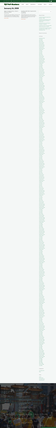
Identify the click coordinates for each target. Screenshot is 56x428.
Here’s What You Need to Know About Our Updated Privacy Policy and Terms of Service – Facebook (25, 423)
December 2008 (42, 217)
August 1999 (41, 344)
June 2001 (40, 319)
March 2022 (41, 41)
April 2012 (40, 172)
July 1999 (40, 345)
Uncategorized (41, 370)
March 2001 (41, 322)
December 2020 (42, 58)
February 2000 (41, 337)
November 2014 (41, 137)
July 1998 (40, 358)
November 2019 (41, 73)
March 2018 (41, 95)
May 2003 (40, 293)
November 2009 (42, 205)
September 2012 (42, 166)
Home (23, 4)
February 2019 (41, 83)
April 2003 (41, 294)
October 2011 (41, 179)
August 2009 (41, 208)
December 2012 (41, 163)
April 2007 (41, 240)
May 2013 (40, 157)
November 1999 (41, 340)
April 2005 (41, 267)
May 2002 (40, 306)
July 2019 (40, 77)
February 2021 (41, 56)
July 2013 (40, 155)
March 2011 (41, 187)
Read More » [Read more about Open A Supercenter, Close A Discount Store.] (6, 18)
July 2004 (40, 277)
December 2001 (41, 312)
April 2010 (40, 199)
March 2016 (41, 119)
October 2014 (41, 138)
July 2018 (40, 91)
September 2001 (42, 315)
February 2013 (41, 161)
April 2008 (41, 226)
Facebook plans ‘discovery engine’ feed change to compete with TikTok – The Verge (25, 415)
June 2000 (41, 332)
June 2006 (41, 251)
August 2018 (41, 90)
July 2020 (40, 64)
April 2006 (41, 253)
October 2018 (41, 87)
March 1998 (41, 363)
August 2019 (41, 76)
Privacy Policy (6, 399)
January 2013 (41, 162)
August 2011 (41, 181)
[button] (49, 1)
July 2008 (40, 223)
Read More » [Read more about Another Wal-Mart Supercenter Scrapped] (23, 19)
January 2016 (41, 121)
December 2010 (41, 190)
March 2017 (41, 108)
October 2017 (41, 100)
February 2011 (41, 188)
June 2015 (40, 129)
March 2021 (41, 55)
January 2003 (41, 297)
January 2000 (41, 338)
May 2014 (40, 144)
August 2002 (41, 303)
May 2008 (40, 225)
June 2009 (41, 210)
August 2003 (41, 289)
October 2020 (41, 60)
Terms (5, 397)
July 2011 (40, 182)
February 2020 (41, 69)
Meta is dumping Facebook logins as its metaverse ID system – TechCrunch (25, 407)
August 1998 (41, 357)
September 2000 (42, 329)
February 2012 (41, 174)
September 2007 (42, 234)
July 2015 (40, 128)
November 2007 (42, 232)
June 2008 (41, 224)
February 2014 (41, 147)
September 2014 (42, 139)
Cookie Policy (6, 401)
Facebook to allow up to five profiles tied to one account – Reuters (25, 400)
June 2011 (40, 183)
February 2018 (41, 96)
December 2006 (42, 244)
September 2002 (42, 302)
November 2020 (42, 59)
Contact (50, 4)
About (27, 4)
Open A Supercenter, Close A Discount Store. (11, 12)
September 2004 (42, 275)
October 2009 (41, 206)
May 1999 (40, 347)
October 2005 (41, 260)
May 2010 (40, 198)
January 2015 (41, 135)
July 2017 (40, 103)
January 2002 (41, 311)
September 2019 (42, 75)
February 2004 (41, 283)
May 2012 (40, 171)
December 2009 (42, 204)
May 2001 (40, 320)
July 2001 (40, 318)
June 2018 (40, 92)
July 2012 (40, 169)
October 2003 (41, 287)
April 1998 (40, 362)
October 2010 (41, 192)
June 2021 (40, 51)
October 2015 (41, 125)
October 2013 (41, 152)
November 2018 (41, 86)
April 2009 (41, 213)
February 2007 (41, 242)
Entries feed (41, 377)
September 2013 (42, 153)
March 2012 (41, 173)
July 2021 (40, 50)
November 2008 (42, 218)
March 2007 (41, 241)
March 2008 (41, 227)
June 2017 (40, 104)
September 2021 (42, 48)
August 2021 (41, 49)
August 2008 (41, 222)
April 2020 (41, 67)
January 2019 (41, 84)
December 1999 (41, 339)
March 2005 (41, 268)
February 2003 (41, 296)
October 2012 (41, 165)
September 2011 (41, 180)
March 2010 (41, 200)
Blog (45, 4)
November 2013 (41, 151)
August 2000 (41, 330)
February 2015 (41, 134)
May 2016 (40, 117)
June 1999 (40, 346)
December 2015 (41, 122)
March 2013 (41, 160)
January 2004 (41, 284)
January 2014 (41, 148)
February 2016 (41, 120)
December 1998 (41, 353)
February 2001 (41, 323)
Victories (40, 4)
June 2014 (40, 143)
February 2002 (41, 310)
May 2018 (40, 93)
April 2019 (40, 81)
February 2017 (41, 109)
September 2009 (42, 207)
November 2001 (41, 313)
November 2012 (41, 164)
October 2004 (41, 274)
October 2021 (41, 47)
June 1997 (40, 365)
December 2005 (42, 258)
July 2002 (40, 304)
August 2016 (41, 113)
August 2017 (41, 102)
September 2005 (42, 261)
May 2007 (40, 239)
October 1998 (41, 355)
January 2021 (41, 57)
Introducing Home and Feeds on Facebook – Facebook (24, 396)
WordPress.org (41, 380)
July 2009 (40, 209)
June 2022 (41, 39)
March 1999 (41, 349)
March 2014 (41, 146)
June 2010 (40, 197)
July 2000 (40, 331)
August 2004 (41, 276)
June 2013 (40, 156)
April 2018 (40, 94)
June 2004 (41, 278)
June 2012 (40, 170)
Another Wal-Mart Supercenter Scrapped (28, 12)
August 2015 (41, 127)
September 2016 (42, 112)
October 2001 (41, 314)
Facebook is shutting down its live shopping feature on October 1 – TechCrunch (45, 20)
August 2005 (41, 262)
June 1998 (40, 359)
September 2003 (42, 288)
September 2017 (42, 101)
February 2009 (41, 215)
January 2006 (41, 257)
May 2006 (40, 252)
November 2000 (42, 327)
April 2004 (41, 280)
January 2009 (41, 216)
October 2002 (41, 301)
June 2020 (41, 65)
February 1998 (41, 364)
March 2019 (41, 82)
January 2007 (41, 243)
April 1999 (40, 348)
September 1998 (42, 356)
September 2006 (42, 248)
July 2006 (40, 250)
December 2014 (41, 136)
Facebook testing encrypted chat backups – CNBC (24, 389)
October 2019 (41, 74)
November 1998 (41, 354)
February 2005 (41, 269)
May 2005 (40, 266)
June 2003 (41, 292)
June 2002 (41, 305)
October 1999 (41, 341)
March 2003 (41, 295)
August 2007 (41, 235)
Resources (33, 4)
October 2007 (41, 233)
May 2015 (40, 130)
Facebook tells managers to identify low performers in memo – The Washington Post (45, 29)
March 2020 (41, 68)
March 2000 (41, 336)
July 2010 (40, 196)
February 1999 (41, 350)
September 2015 (42, 126)
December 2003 (42, 285)
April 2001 (40, 321)
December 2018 (41, 85)
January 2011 (41, 189)
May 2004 (40, 279)
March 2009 (41, 214)
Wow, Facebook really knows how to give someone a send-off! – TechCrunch (25, 419)
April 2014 (40, 145)
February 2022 (41, 42)
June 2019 (40, 78)
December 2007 (42, 231)
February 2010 (41, 201)
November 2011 (41, 178)
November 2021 (41, 46)
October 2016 (41, 111)
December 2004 (42, 271)
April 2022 (41, 40)
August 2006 (41, 249)
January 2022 (41, 43)
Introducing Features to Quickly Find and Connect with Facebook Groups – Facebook (25, 411)
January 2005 (41, 270)
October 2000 (41, 328)
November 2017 (41, 99)
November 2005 (42, 259)
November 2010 (41, 191)
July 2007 (40, 236)
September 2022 (42, 38)
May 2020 (40, 66)
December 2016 (41, 110)
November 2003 (42, 286)
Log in (40, 376)
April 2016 (40, 118)
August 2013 (41, 154)
